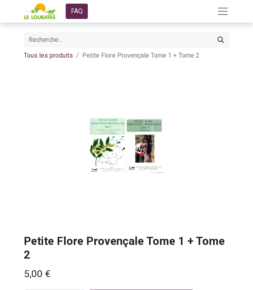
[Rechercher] (220, 40)
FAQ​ (77, 11)
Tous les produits (48, 55)
